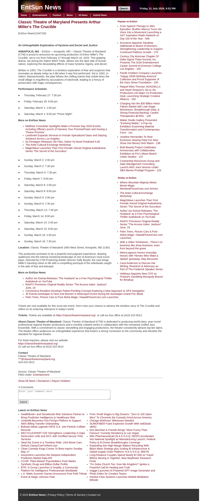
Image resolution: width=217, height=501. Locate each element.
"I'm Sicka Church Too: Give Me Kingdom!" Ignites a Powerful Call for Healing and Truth (119, 466)
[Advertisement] (184, 74)
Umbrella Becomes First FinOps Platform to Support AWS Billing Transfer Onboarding (51, 422)
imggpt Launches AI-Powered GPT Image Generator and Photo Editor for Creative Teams (122, 472)
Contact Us (94, 494)
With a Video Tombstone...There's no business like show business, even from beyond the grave (141, 245)
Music (70, 15)
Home (24, 15)
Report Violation (61, 380)
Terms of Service (75, 494)
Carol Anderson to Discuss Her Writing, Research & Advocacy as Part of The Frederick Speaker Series (141, 266)
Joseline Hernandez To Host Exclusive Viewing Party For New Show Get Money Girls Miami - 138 (140, 140)
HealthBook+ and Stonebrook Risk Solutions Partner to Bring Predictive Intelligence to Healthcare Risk (53, 416)
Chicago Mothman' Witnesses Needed (112, 420)
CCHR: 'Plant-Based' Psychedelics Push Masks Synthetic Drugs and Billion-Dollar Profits (48, 463)
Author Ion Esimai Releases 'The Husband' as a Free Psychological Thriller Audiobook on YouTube (139, 214)
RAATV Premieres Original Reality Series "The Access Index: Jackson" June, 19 (140, 224)
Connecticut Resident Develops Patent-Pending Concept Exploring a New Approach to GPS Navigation (85, 290)
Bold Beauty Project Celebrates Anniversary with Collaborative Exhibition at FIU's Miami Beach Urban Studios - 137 (138, 152)
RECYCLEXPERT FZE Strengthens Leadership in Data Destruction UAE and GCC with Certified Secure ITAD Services (53, 436)
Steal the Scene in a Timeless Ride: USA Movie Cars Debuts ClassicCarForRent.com (51, 444)
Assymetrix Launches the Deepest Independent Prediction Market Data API (48, 457)
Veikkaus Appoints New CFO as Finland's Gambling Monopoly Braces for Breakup (141, 276)
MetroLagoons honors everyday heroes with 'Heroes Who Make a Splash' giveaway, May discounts (139, 255)
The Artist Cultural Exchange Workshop (48, 144)
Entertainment (40, 15)
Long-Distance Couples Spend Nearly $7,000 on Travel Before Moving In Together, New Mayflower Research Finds (121, 458)
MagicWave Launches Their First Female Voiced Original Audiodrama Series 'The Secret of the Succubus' (141, 203)
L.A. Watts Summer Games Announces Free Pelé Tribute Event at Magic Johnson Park (54, 475)
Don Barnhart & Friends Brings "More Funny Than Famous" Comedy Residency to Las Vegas (118, 432)
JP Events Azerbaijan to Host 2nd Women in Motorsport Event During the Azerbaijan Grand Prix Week (84, 293)
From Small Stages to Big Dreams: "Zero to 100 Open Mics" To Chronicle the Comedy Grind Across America (121, 416)
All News (83, 15)
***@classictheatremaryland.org (36, 359)
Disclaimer (43, 380)
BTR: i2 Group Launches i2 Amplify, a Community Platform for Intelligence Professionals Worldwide (49, 469)
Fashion (57, 15)
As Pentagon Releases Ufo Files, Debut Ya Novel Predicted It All (63, 141)
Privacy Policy (56, 494)
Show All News (26, 380)
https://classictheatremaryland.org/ (76, 315)
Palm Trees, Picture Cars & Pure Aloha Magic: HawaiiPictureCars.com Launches (141, 234)
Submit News (100, 15)
